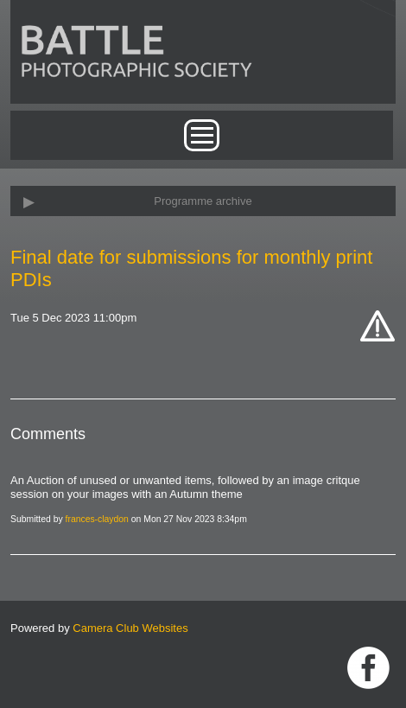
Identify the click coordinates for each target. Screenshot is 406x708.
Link (368, 668)
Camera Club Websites (130, 628)
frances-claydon (97, 519)
